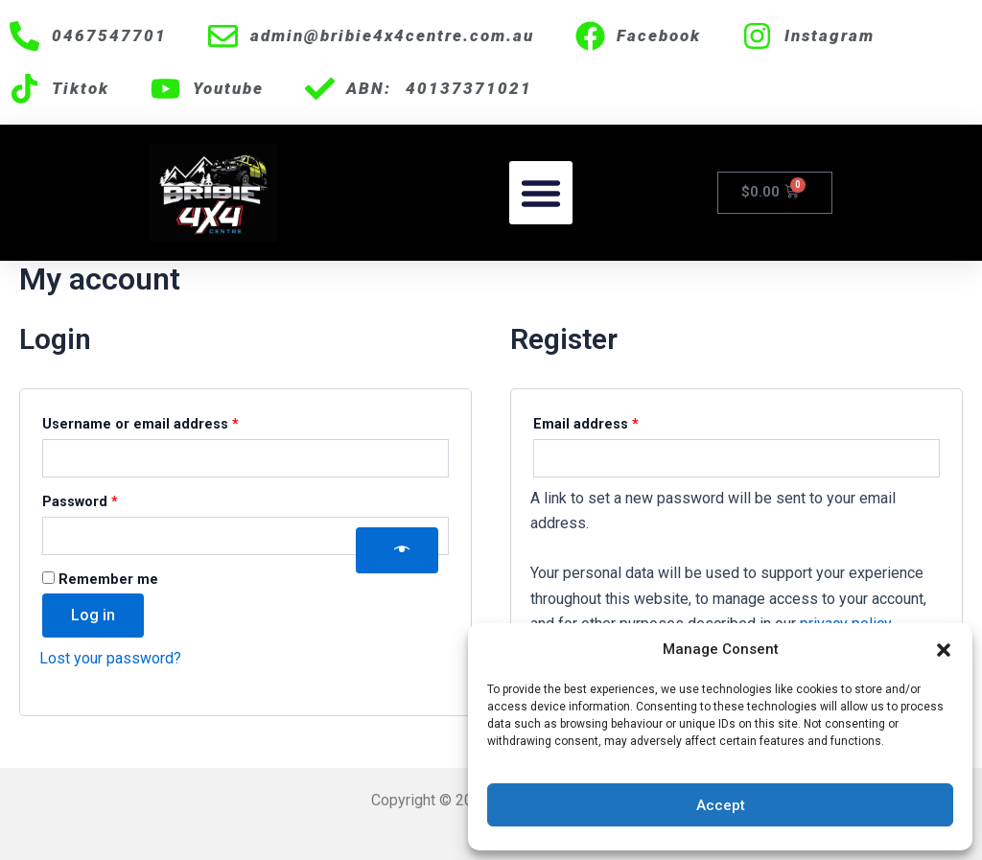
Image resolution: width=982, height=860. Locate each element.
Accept (720, 805)
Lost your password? (110, 658)
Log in (93, 615)
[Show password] (397, 550)
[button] (943, 650)
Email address (616, 421)
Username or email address (171, 421)
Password (110, 499)
